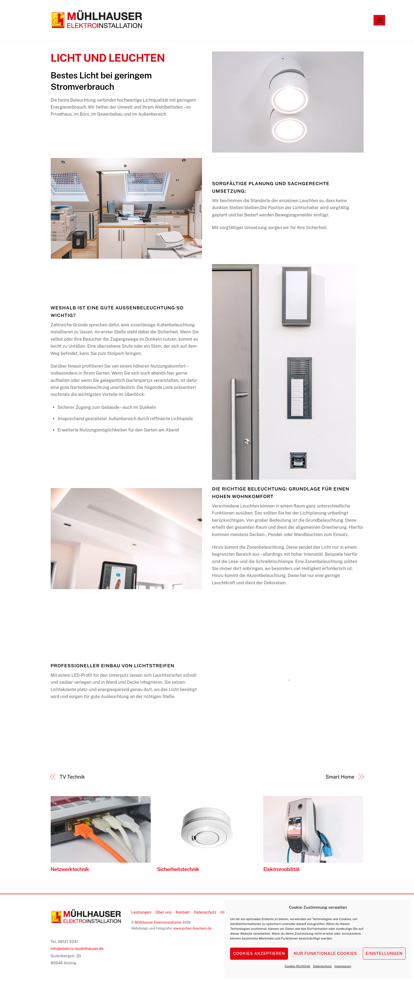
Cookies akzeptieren (259, 953)
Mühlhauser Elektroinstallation (158, 922)
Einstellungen (384, 953)
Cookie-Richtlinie (297, 966)
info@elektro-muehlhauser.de (77, 948)
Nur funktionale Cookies (325, 953)
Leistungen (141, 912)
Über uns (163, 912)
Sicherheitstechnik (178, 869)
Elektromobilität (281, 869)
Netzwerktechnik (70, 869)
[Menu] (379, 20)
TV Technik (72, 777)
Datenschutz (322, 966)
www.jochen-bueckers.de (192, 928)
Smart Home (340, 777)
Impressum (342, 966)
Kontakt (183, 912)
